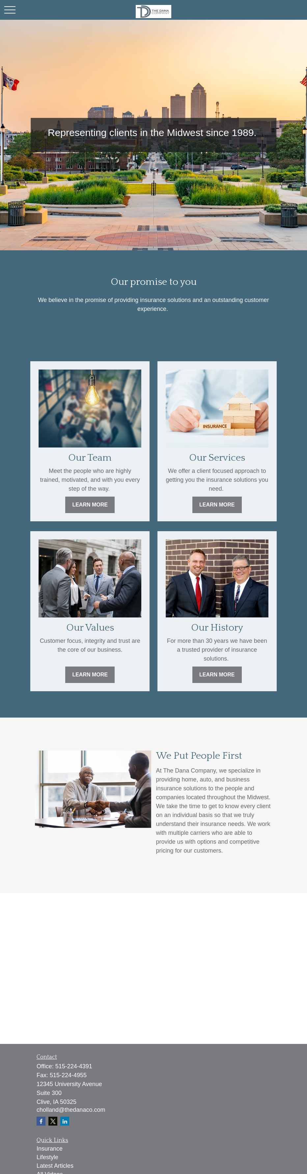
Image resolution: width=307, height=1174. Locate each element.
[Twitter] (52, 1121)
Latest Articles (55, 1165)
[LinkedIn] (64, 1121)
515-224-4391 (73, 1066)
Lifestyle (47, 1157)
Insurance (50, 1148)
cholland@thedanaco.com (71, 1109)
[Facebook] (41, 1121)
